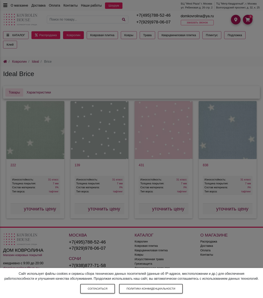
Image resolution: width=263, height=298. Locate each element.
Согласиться (97, 288)
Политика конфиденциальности (151, 288)
